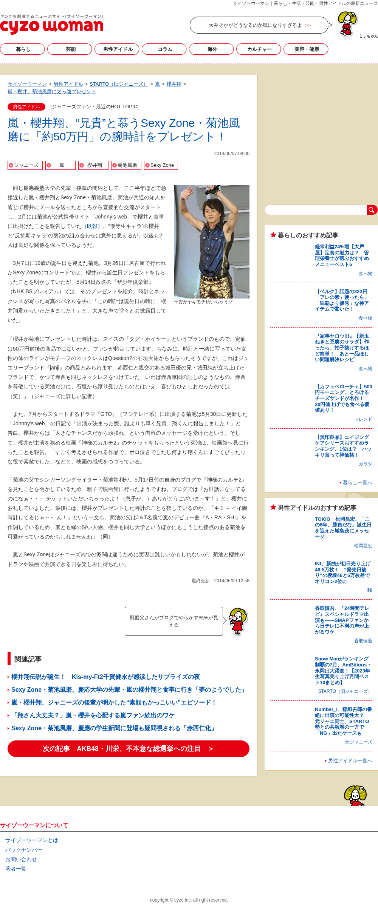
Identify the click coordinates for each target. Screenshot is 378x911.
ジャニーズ (26, 165)
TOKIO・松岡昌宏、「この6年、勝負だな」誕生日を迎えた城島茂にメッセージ (343, 528)
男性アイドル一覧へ (350, 760)
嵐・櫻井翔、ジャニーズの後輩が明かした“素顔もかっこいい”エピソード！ (114, 702)
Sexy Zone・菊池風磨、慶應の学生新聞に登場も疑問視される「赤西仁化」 (114, 728)
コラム (165, 49)
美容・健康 (306, 49)
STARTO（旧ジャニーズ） (345, 691)
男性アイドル (118, 49)
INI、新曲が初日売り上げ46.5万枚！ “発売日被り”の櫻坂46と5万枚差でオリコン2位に (342, 572)
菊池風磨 (127, 165)
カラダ (365, 463)
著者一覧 (15, 869)
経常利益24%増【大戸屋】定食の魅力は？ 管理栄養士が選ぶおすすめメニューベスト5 (342, 255)
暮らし (23, 49)
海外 (212, 49)
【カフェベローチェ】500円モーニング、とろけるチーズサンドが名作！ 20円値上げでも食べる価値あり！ (343, 398)
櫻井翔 (94, 165)
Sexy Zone (162, 165)
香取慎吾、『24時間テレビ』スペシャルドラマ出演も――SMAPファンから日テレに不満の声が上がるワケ (342, 619)
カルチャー (259, 49)
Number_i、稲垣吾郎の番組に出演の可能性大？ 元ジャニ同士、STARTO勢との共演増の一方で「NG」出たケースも (343, 721)
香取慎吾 (363, 640)
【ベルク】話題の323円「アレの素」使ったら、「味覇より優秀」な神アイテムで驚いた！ (342, 300)
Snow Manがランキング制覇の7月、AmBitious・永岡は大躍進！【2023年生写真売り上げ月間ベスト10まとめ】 (343, 670)
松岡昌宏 (363, 545)
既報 (92, 226)
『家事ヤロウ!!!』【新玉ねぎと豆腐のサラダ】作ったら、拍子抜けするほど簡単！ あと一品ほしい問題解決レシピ (342, 347)
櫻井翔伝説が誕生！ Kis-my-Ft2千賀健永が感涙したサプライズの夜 (105, 677)
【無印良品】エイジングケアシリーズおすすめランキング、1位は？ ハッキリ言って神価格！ (343, 446)
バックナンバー (23, 850)
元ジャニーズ (358, 742)
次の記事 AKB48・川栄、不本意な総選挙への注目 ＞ (128, 748)
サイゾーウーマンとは (31, 840)
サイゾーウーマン (51, 24)
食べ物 (365, 273)
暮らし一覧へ (357, 482)
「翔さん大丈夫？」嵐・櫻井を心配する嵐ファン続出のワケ (93, 715)
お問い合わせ (21, 859)
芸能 (71, 49)
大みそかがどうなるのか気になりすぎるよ (255, 25)
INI (369, 590)
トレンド (363, 419)
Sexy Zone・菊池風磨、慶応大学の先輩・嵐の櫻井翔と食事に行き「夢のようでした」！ (132, 689)
